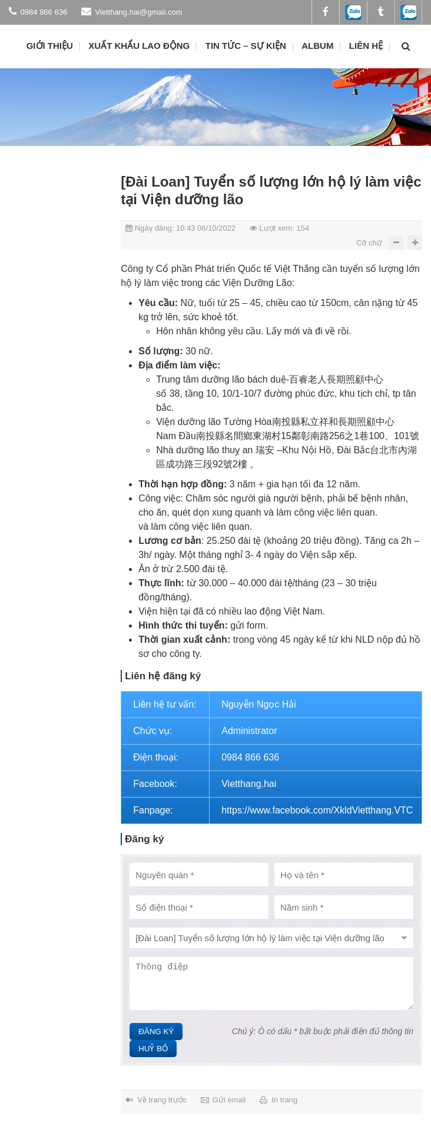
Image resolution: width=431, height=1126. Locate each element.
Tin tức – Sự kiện (245, 46)
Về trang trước (162, 1099)
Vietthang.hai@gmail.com (132, 11)
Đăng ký (156, 1031)
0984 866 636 (38, 11)
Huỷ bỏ (153, 1048)
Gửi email (229, 1099)
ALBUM (317, 46)
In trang (284, 1099)
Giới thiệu (49, 46)
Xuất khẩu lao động (139, 46)
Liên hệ (366, 46)
